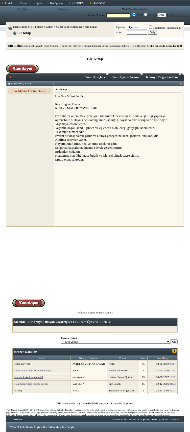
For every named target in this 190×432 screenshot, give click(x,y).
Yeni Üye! (22, 9)
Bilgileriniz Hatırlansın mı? (166, 27)
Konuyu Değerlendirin (163, 76)
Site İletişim (68, 427)
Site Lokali (91, 26)
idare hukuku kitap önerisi (28, 377)
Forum (24, 3)
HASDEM (99, 3)
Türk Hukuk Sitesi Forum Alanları (33, 26)
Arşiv (37, 427)
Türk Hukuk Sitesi (21, 427)
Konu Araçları (97, 76)
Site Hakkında (50, 427)
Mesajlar (133, 9)
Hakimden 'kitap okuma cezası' (31, 383)
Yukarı (16, 419)
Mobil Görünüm (170, 419)
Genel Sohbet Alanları (69, 26)
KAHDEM (78, 3)
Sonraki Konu (103, 312)
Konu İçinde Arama (127, 76)
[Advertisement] (92, 194)
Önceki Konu (86, 312)
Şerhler (144, 9)
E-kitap (18, 390)
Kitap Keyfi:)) (22, 363)
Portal (8, 3)
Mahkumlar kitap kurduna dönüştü (33, 370)
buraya (124, 410)
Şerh (39, 3)
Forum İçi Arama (179, 15)
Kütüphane (56, 3)
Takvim (63, 9)
